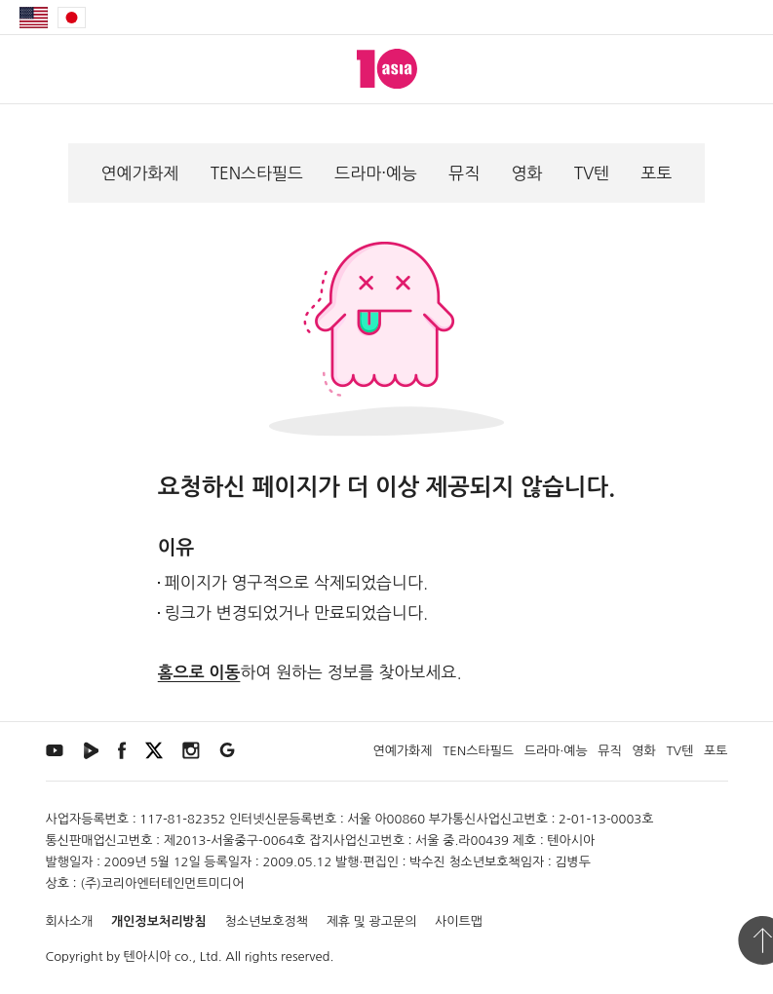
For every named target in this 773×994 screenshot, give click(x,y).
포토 (656, 173)
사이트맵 (459, 921)
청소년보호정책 (266, 921)
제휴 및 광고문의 (372, 921)
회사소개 (70, 921)
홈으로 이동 (199, 673)
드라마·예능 (375, 173)
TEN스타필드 (257, 173)
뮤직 (464, 173)
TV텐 (592, 173)
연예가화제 (140, 173)
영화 (526, 173)
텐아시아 (148, 956)
